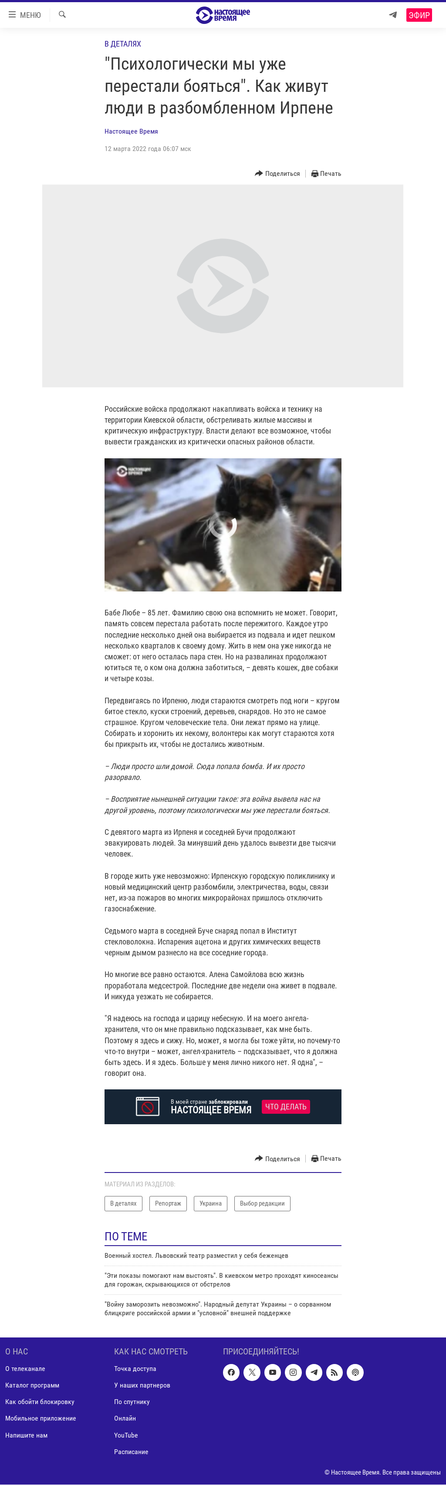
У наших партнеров (142, 1385)
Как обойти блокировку (39, 1402)
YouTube (126, 1435)
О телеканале (25, 1369)
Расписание (131, 1452)
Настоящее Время (131, 131)
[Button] (277, 174)
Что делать (286, 1106)
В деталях (123, 43)
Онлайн (125, 1418)
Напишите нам (26, 1435)
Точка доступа (135, 1369)
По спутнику (132, 1402)
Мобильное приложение (40, 1418)
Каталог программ (32, 1385)
